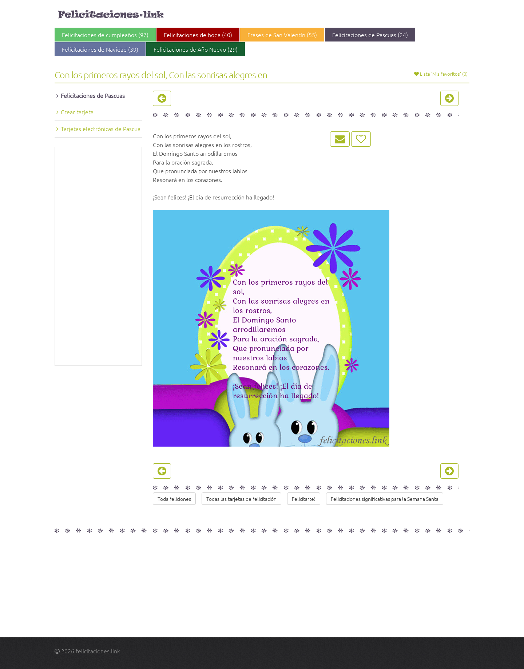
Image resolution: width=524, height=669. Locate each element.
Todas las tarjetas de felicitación (241, 498)
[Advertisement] (98, 256)
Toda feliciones (174, 498)
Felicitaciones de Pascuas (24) (370, 35)
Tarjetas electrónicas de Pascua (100, 128)
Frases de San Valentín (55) (282, 35)
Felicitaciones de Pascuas (93, 95)
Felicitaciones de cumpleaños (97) (105, 35)
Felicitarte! (303, 498)
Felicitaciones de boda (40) (198, 35)
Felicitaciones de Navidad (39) (100, 49)
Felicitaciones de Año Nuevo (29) (196, 49)
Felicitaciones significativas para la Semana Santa (384, 498)
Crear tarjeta (77, 112)
